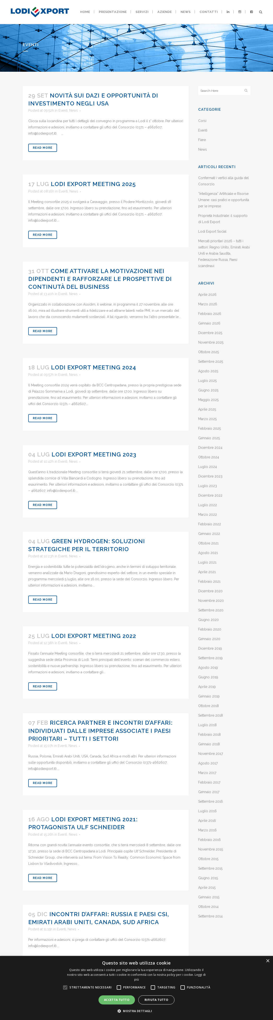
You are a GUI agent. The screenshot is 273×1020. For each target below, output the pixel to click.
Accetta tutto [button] (116, 1000)
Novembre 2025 (210, 342)
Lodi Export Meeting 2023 (94, 454)
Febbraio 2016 (209, 840)
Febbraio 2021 (209, 581)
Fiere (202, 140)
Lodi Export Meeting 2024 (93, 367)
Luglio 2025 (207, 381)
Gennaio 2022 (209, 534)
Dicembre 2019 (210, 648)
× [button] (267, 961)
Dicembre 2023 (210, 476)
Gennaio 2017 (208, 792)
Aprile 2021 (207, 572)
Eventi (63, 110)
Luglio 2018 (207, 725)
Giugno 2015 (208, 878)
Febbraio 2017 (209, 782)
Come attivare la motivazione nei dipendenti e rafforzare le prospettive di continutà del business (100, 279)
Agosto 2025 (208, 371)
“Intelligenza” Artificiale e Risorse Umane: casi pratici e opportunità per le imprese (223, 200)
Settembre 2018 (210, 715)
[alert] (136, 988)
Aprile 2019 (207, 687)
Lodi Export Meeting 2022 (93, 635)
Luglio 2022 (207, 505)
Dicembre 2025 (210, 333)
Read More (42, 147)
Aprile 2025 (207, 409)
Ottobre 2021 (208, 543)
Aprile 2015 (206, 887)
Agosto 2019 (208, 667)
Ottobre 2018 (208, 706)
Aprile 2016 (207, 821)
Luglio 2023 (207, 486)
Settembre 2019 (210, 658)
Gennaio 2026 (209, 323)
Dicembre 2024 (210, 448)
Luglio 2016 (207, 811)
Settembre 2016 (210, 801)
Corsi (202, 121)
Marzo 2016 (207, 830)
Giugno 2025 (208, 390)
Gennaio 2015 (208, 897)
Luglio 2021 (207, 562)
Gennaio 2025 (209, 438)
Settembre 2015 (210, 868)
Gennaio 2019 (209, 696)
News (73, 110)
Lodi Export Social (212, 231)
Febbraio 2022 (209, 524)
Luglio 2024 (207, 467)
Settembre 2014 (210, 916)
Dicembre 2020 (210, 591)
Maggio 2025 (208, 400)
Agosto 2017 (208, 763)
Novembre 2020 (211, 601)
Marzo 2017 (207, 773)
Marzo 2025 (207, 419)
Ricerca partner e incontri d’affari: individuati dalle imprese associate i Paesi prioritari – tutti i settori (100, 730)
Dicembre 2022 (210, 495)
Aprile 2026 (207, 294)
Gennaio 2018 (209, 744)
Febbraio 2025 (209, 428)
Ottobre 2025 (208, 352)
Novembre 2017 (210, 754)
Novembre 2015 (210, 849)
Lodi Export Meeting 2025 (93, 184)
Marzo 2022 (207, 514)
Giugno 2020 (208, 620)
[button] (136, 1011)
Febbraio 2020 (209, 629)
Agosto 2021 (208, 553)
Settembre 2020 (210, 610)
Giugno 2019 (208, 677)
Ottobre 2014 (208, 907)
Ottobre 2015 (208, 859)
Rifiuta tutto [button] (156, 1000)
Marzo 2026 (207, 304)
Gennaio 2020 (209, 639)
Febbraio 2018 (209, 734)
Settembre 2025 (210, 361)
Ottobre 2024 (208, 457)
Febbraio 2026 (209, 314)
